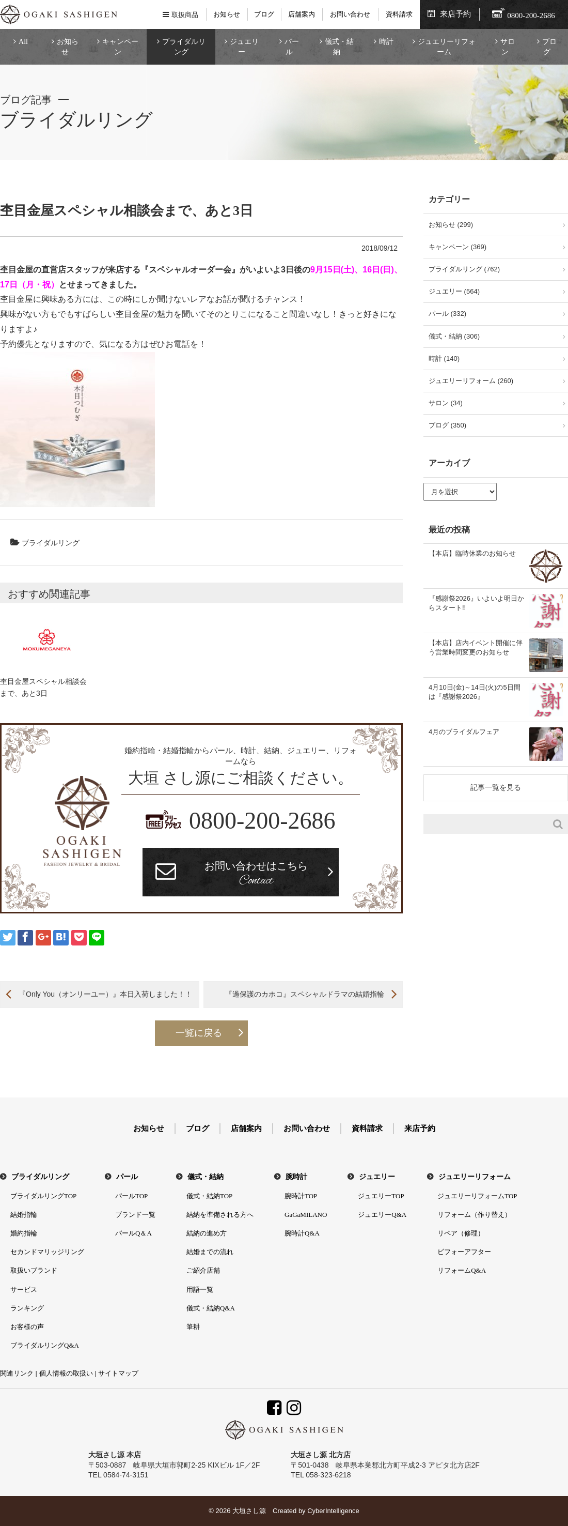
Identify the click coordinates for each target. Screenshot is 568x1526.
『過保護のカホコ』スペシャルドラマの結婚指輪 (304, 994)
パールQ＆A (133, 1233)
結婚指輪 (23, 1214)
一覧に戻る (199, 1033)
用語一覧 (199, 1289)
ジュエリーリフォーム (447, 47)
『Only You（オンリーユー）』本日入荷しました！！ (105, 994)
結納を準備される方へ (220, 1214)
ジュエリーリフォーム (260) (471, 381)
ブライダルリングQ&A (44, 1345)
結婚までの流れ (209, 1252)
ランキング (27, 1308)
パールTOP (131, 1196)
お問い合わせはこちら (256, 874)
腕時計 (296, 1177)
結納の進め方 (206, 1233)
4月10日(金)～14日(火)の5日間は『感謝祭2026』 (474, 691)
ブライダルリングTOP (43, 1196)
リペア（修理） (460, 1233)
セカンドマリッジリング (47, 1252)
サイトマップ (118, 1373)
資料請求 (399, 14)
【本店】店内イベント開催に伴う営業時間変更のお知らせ (476, 647)
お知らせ (226, 14)
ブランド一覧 (135, 1214)
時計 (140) (444, 358)
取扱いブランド (33, 1270)
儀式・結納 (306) (454, 336)
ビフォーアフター (464, 1252)
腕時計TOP (301, 1196)
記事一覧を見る (495, 787)
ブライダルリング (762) (464, 269)
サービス (23, 1289)
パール (292, 47)
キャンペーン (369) (457, 247)
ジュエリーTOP (381, 1196)
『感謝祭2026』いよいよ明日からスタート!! (476, 603)
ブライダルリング (184, 47)
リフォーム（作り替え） (474, 1214)
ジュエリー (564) (454, 291)
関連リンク (17, 1373)
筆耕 (193, 1327)
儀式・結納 (339, 47)
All (23, 41)
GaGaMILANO (306, 1214)
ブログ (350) (447, 425)
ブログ (264, 14)
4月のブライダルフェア (464, 732)
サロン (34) (446, 403)
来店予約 (455, 14)
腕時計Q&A (302, 1233)
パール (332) (447, 313)
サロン (507, 47)
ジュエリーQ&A (382, 1214)
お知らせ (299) (451, 224)
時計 (386, 41)
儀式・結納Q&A (210, 1308)
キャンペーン (120, 47)
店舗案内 (301, 14)
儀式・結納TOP (209, 1196)
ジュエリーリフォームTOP (477, 1196)
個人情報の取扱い (66, 1373)
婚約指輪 (23, 1233)
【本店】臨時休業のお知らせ (472, 553)
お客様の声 (27, 1327)
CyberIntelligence (333, 1511)
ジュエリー (244, 47)
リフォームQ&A (461, 1270)
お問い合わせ (350, 14)
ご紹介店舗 (203, 1270)
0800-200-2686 (262, 820)
